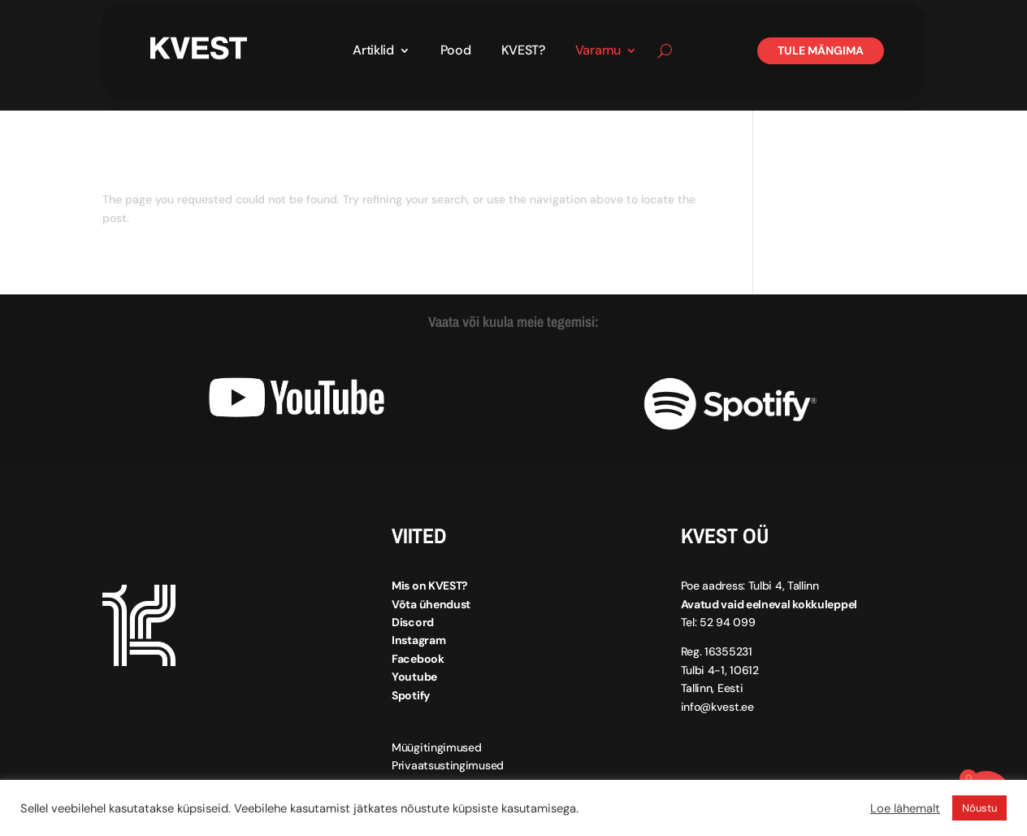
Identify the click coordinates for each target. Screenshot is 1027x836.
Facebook (418, 658)
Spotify (411, 695)
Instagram (418, 640)
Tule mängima (821, 50)
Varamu (598, 52)
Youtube (414, 676)
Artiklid (373, 52)
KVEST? (523, 52)
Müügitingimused (437, 747)
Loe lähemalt (905, 808)
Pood (455, 52)
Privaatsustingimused (448, 765)
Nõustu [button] (979, 808)
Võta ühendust (431, 604)
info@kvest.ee (717, 706)
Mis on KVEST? (430, 585)
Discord (413, 622)
